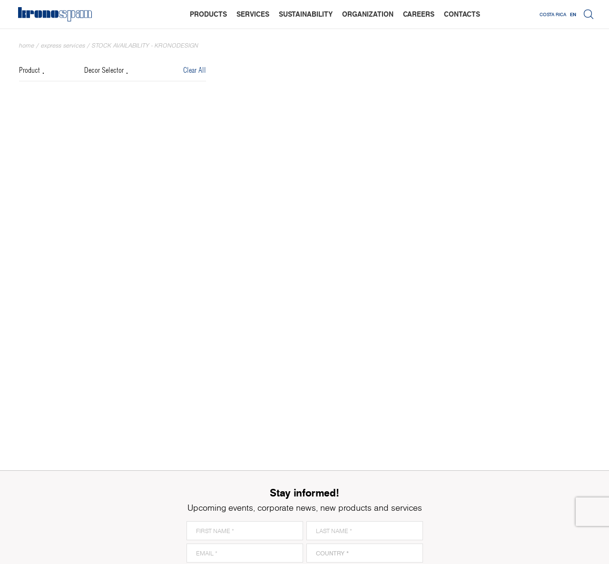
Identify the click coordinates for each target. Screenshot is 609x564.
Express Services (63, 45)
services (252, 14)
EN (573, 14)
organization (367, 14)
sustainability (306, 14)
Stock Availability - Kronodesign (145, 45)
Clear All (194, 70)
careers (418, 14)
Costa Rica (553, 14)
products (208, 14)
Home (26, 45)
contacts (462, 14)
